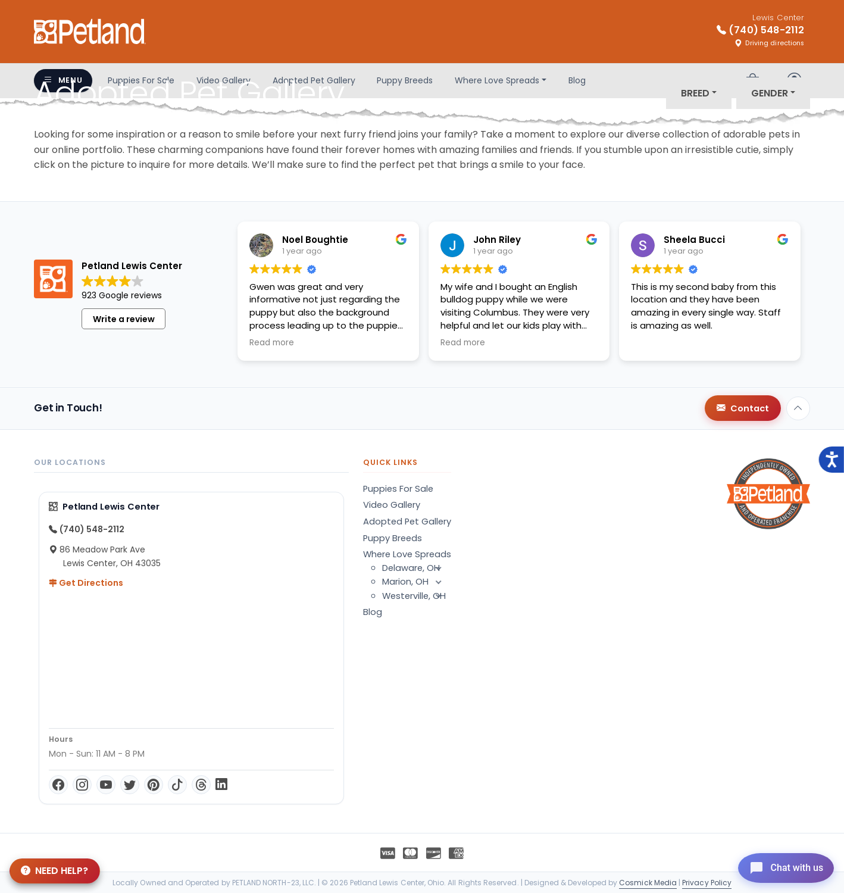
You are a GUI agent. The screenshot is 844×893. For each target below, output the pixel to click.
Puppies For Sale (398, 489)
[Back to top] (798, 408)
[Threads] (201, 784)
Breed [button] (695, 93)
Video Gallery (391, 505)
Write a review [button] (124, 319)
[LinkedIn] (221, 784)
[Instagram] (82, 784)
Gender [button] (769, 93)
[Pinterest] (153, 784)
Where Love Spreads (407, 554)
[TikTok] (177, 784)
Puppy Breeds (392, 538)
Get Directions (86, 583)
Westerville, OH (416, 595)
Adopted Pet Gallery (407, 521)
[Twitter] (129, 784)
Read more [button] (271, 343)
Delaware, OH (416, 567)
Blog (372, 612)
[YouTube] (105, 784)
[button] (438, 568)
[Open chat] (780, 865)
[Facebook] (58, 784)
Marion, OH (416, 581)
